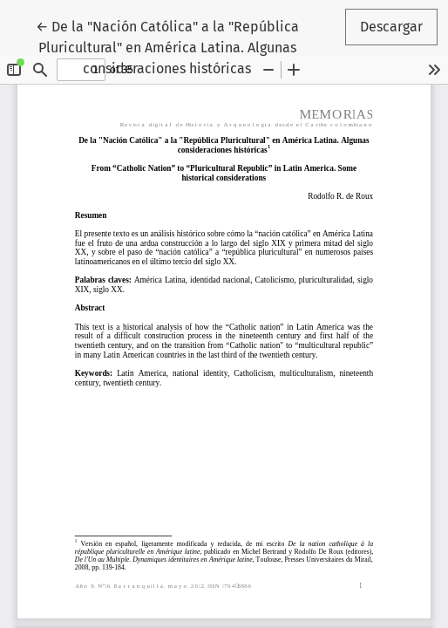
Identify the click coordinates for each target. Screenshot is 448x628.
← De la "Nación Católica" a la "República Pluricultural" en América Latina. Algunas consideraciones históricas (167, 46)
